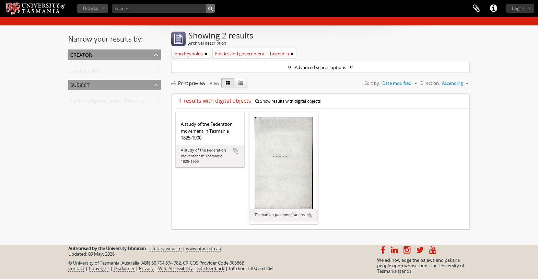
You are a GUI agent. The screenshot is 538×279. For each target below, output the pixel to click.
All (72, 64)
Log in (518, 8)
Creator (81, 54)
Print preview (188, 83)
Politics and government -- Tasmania (107, 102)
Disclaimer (124, 268)
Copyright (99, 268)
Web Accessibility (175, 268)
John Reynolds (84, 72)
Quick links (493, 8)
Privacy (146, 268)
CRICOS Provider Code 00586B (213, 263)
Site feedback (210, 268)
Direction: (430, 83)
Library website (166, 248)
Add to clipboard (235, 150)
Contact (76, 268)
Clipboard (476, 8)
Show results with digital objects (288, 101)
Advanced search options (320, 67)
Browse (90, 8)
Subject (80, 84)
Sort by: (372, 83)
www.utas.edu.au (203, 248)
